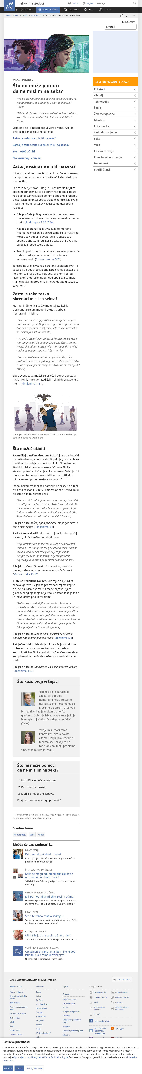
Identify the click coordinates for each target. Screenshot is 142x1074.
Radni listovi (41, 1016)
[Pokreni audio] (121, 15)
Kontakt (66, 1007)
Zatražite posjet (69, 1003)
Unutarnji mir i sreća (18, 1013)
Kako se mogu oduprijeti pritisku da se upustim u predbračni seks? (49, 875)
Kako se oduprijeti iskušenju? (43, 854)
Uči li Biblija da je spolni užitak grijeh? (48, 935)
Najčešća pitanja (69, 999)
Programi (40, 1020)
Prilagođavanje (34, 1068)
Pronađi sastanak (120, 992)
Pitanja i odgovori (17, 992)
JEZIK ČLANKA (128, 21)
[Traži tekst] (114, 3)
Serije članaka (41, 1008)
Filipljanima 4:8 (43, 527)
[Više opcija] (133, 15)
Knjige (38, 996)
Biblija (38, 992)
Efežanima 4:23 (23, 671)
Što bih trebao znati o (44, 916)
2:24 (50, 222)
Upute (38, 1029)
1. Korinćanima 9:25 (48, 259)
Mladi (24, 15)
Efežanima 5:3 (63, 638)
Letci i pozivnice (42, 1004)
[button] (48, 10)
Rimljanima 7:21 (31, 383)
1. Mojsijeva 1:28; (36, 222)
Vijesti (65, 986)
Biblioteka (40, 986)
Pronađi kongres (98, 997)
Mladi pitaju (36, 15)
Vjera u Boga (15, 1030)
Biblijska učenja (12, 15)
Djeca (12, 1026)
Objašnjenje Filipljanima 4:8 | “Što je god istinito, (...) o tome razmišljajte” (50, 953)
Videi (38, 1037)
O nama (66, 994)
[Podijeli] (127, 15)
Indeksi (39, 1024)
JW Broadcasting (43, 1033)
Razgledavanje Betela (71, 1011)
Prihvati (8, 1068)
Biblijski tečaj (15, 1003)
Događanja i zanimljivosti (73, 1030)
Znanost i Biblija (16, 1034)
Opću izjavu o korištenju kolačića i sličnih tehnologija (40, 1057)
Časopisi (39, 1012)
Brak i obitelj (15, 1018)
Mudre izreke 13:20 (25, 574)
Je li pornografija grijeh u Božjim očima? (49, 896)
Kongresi (66, 1026)
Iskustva (66, 1035)
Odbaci (19, 1068)
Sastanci (66, 1015)
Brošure (39, 1000)
